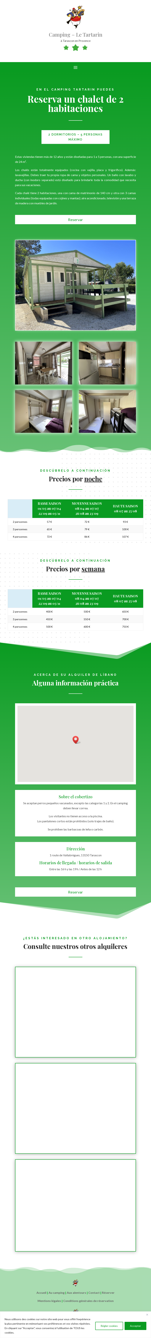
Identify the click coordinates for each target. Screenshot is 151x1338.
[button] (77, 740)
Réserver (108, 1292)
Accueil (41, 1292)
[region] (75, 1324)
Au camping (57, 1292)
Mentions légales (49, 1300)
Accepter (135, 1325)
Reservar (75, 219)
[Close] (147, 1314)
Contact (94, 1292)
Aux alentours (76, 1292)
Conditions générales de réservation (88, 1300)
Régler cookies (109, 1325)
